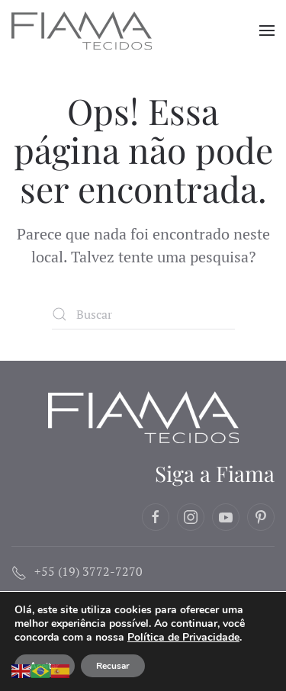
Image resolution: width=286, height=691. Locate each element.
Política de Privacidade (183, 637)
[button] (267, 30)
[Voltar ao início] (83, 30)
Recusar (113, 666)
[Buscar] (143, 314)
